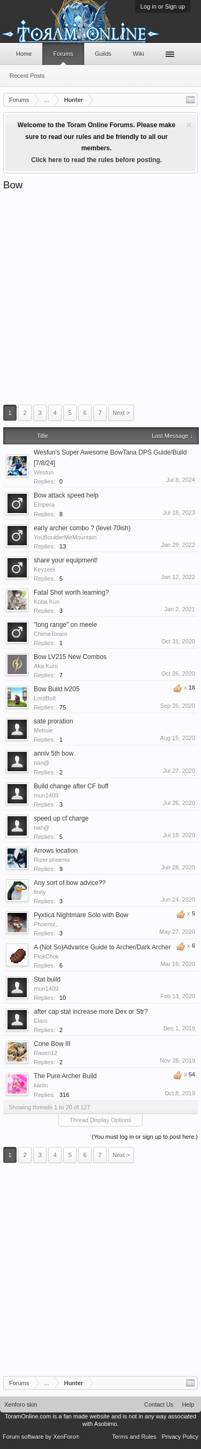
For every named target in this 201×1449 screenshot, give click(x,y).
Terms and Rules (134, 1436)
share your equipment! (66, 560)
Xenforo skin (20, 1404)
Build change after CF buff (71, 786)
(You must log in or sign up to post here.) (145, 1136)
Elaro (41, 1021)
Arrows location (56, 850)
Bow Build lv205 (56, 689)
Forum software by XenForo (41, 1436)
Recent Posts (27, 75)
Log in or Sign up (162, 6)
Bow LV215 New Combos (70, 657)
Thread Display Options (100, 1120)
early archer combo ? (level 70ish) (82, 528)
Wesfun (44, 472)
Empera (44, 504)
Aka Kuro (46, 666)
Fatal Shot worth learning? (71, 592)
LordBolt (45, 698)
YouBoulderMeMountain (65, 537)
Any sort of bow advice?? (70, 883)
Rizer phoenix (52, 860)
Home (24, 53)
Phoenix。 (47, 924)
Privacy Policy (180, 1436)
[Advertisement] (100, 297)
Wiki (138, 53)
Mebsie (43, 730)
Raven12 (45, 1053)
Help (188, 1404)
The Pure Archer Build (65, 1076)
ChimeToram (50, 634)
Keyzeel (44, 569)
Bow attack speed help (66, 495)
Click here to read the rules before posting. (96, 160)
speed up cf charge (61, 818)
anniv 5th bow (53, 753)
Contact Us (158, 1404)
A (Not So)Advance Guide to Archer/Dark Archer (102, 947)
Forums (63, 53)
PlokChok (46, 956)
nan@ (42, 762)
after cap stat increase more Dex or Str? (91, 1011)
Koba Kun (46, 601)
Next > (121, 412)
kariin (41, 1085)
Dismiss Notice (189, 125)
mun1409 (46, 795)
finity (40, 892)
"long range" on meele (65, 624)
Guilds (103, 53)
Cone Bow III (52, 1044)
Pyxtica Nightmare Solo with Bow (81, 915)
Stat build (47, 979)
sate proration (53, 721)
